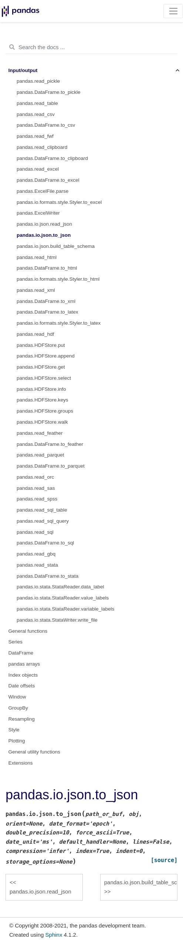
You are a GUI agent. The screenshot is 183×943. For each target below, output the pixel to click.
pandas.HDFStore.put (41, 345)
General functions (28, 631)
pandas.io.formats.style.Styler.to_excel (59, 202)
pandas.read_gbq (36, 554)
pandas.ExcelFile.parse (42, 191)
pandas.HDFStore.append (46, 356)
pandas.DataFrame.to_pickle (49, 92)
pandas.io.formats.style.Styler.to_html (58, 279)
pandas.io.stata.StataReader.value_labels (63, 598)
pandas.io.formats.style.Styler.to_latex (59, 323)
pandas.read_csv (36, 114)
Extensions (21, 763)
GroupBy (18, 708)
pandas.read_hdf (35, 334)
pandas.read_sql (35, 532)
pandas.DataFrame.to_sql (45, 543)
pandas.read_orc (35, 477)
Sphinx (53, 935)
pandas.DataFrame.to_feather (50, 444)
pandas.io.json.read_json (44, 224)
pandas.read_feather (40, 433)
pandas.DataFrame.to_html (47, 268)
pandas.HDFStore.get (41, 367)
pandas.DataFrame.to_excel (48, 180)
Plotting (17, 741)
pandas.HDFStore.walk (42, 422)
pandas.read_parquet (40, 455)
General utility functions (34, 752)
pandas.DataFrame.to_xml (46, 301)
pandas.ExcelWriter (38, 213)
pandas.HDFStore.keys (42, 400)
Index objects (23, 675)
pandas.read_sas (36, 488)
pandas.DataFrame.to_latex (47, 312)
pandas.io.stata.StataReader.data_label (60, 587)
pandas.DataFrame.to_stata (47, 576)
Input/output (23, 70)
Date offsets (22, 686)
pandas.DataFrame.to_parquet (51, 466)
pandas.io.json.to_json (44, 235)
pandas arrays (24, 664)
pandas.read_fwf (35, 136)
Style (14, 729)
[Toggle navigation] (173, 11)
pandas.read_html (37, 257)
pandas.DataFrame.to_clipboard (52, 158)
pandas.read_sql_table (42, 510)
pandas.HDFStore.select (44, 378)
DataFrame (21, 653)
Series (16, 642)
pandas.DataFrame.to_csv (46, 125)
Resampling (22, 719)
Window (17, 697)
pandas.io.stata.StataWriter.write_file (57, 620)
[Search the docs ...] (91, 47)
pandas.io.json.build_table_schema (56, 246)
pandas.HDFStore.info (41, 389)
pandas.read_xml (36, 290)
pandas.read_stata (37, 565)
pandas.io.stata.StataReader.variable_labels (65, 609)
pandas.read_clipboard (42, 147)
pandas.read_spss (37, 499)
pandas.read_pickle (38, 81)
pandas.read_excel (38, 169)
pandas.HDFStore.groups (45, 411)
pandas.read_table (37, 103)
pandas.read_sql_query (43, 521)
